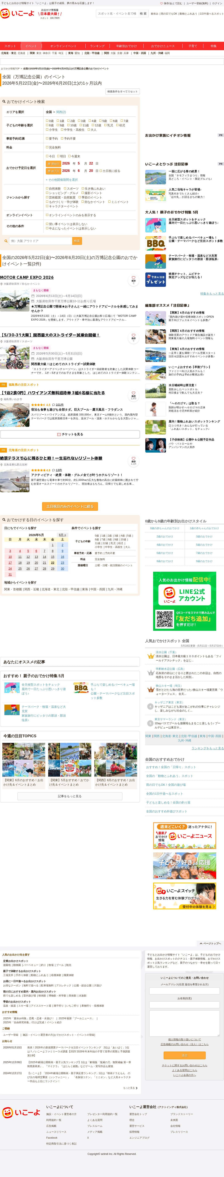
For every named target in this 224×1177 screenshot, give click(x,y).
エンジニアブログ (139, 1137)
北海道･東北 (170, 736)
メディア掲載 (94, 1131)
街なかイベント (95, 202)
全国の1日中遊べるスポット (164, 793)
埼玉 (61, 53)
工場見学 (8, 975)
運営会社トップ (138, 1114)
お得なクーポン (12, 985)
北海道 (21, 53)
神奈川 (46, 53)
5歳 (104, 121)
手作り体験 (22, 975)
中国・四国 (139, 53)
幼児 (122, 125)
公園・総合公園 (82, 985)
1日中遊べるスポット (212, 13)
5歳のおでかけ (204, 544)
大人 (94, 129)
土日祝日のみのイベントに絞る (70, 506)
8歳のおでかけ (164, 561)
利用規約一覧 (53, 1120)
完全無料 (55, 147)
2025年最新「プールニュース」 (77, 1018)
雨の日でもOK (169, 13)
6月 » (62, 535)
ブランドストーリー (181, 1114)
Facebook (51, 1137)
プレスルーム (94, 1125)
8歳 (51, 125)
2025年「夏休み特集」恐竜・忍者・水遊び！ (28, 1018)
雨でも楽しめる (12, 995)
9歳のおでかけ (204, 561)
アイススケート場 (41, 1005)
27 (36, 568)
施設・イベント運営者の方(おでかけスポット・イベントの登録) (59, 1034)
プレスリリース (179, 1131)
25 (20, 568)
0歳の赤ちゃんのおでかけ (164, 528)
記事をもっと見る (70, 796)
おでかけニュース (163, 46)
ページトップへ (210, 943)
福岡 (167, 53)
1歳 (62, 121)
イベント (31, 46)
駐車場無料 (47, 985)
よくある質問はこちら (184, 1070)
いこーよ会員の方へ (184, 1075)
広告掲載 (51, 1125)
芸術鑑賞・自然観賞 (62, 197)
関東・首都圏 (13, 589)
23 (62, 562)
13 (36, 556)
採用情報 (134, 1131)
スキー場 (23, 1005)
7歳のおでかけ (204, 552)
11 (20, 556)
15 (52, 556)
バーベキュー (30, 965)
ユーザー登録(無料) (197, 3)
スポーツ (73, 188)
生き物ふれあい (95, 188)
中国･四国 (214, 736)
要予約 (53, 138)
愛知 (77, 53)
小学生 (53, 129)
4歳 (94, 121)
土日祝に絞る (111, 171)
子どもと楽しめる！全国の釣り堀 (168, 802)
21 (44, 562)
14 (44, 556)
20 (36, 562)
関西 (106, 53)
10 (10, 556)
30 (62, 568)
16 (62, 556)
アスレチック (63, 985)
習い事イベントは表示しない (68, 224)
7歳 (126, 121)
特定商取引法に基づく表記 (61, 1143)
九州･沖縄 (184, 740)
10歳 (73, 125)
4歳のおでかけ (164, 544)
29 (52, 568)
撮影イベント (93, 193)
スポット (10, 46)
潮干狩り (59, 1005)
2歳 (72, 121)
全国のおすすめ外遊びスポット (166, 811)
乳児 (110, 125)
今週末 (75, 156)
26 (28, 568)
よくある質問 (94, 1120)
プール (60, 965)
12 (28, 556)
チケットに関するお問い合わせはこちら (184, 1065)
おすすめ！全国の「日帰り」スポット (171, 767)
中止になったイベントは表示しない (72, 228)
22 (52, 562)
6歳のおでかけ (164, 552)
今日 (52, 156)
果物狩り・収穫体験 (92, 1005)
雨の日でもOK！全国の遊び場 (166, 784)
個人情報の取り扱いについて (184, 1039)
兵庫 (126, 53)
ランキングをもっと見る (208, 748)
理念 (131, 1120)
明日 (63, 156)
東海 (70, 53)
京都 (119, 53)
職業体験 (69, 975)
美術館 (72, 995)
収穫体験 (56, 975)
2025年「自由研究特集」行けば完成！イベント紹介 (32, 1022)
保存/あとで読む (171, 3)
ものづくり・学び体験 (63, 202)
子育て (192, 46)
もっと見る (129, 1088)
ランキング (97, 46)
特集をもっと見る (212, 293)
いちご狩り (72, 1005)
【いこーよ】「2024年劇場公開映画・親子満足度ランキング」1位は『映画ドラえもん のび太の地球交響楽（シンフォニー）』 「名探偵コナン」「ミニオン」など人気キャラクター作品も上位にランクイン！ (79, 1077)
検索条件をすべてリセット (122, 91)
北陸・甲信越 (91, 53)
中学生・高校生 (74, 129)
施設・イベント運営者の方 (61, 1114)
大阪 (113, 53)
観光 (68, 965)
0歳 (51, 121)
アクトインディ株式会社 (173, 1107)
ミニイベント (120, 202)
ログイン (217, 3)
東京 (38, 53)
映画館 (42, 995)
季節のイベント (92, 197)
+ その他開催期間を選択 (62, 179)
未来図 (174, 1120)
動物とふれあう (188, 13)
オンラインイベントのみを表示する (72, 215)
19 (28, 562)
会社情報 (175, 1125)
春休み (154, 13)
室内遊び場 (29, 995)
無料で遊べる (30, 985)
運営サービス (136, 1125)
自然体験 (55, 188)
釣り (43, 965)
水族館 (82, 995)
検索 (77, 241)
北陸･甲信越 (189, 736)
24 (10, 568)
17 (10, 562)
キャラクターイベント (63, 206)
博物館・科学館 (57, 995)
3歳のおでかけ (204, 536)
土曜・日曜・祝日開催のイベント (114, 565)
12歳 (98, 125)
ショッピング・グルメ (63, 193)
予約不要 (70, 138)
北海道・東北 (8, 53)
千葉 (54, 53)
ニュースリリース (56, 1131)
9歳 (62, 125)
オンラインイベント (63, 46)
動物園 (17, 965)
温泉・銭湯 (9, 1005)
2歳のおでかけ (164, 536)
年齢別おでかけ (126, 46)
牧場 (51, 965)
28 (44, 568)
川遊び (98, 985)
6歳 (115, 121)
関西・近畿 (31, 589)
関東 (32, 53)
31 (10, 574)
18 (20, 562)
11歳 (86, 125)
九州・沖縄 (157, 53)
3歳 (83, 121)
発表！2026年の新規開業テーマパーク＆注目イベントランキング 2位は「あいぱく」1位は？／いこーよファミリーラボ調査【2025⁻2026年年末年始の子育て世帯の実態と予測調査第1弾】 (78, 1051)
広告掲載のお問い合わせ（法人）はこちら (185, 1044)
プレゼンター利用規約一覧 (102, 1114)
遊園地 (7, 965)
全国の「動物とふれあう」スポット (169, 776)
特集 (214, 46)
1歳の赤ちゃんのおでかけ (204, 528)
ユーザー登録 (10, 1034)
